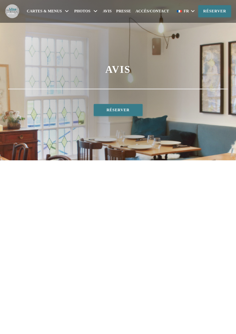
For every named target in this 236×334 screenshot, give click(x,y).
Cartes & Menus (48, 11)
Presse (123, 11)
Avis (107, 11)
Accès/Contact (152, 11)
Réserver (214, 11)
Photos (86, 11)
